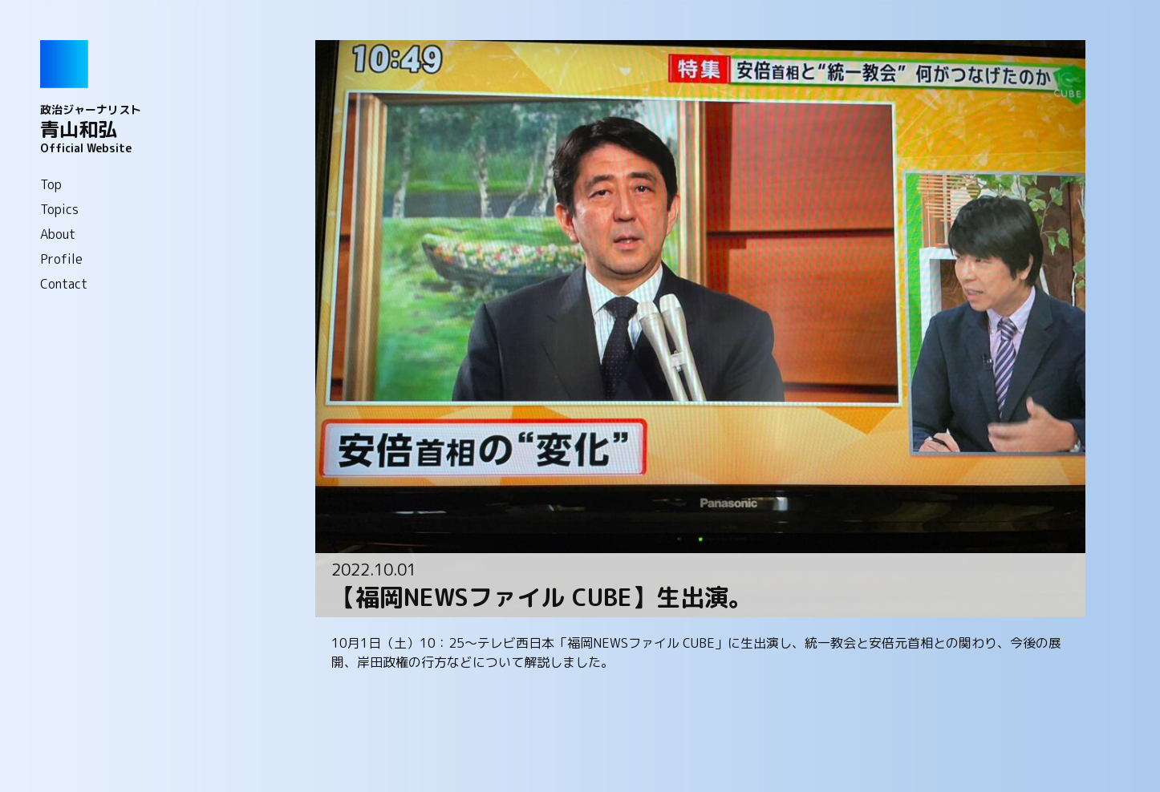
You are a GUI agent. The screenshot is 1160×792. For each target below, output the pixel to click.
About (57, 234)
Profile (61, 259)
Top (51, 184)
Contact (63, 284)
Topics (59, 209)
